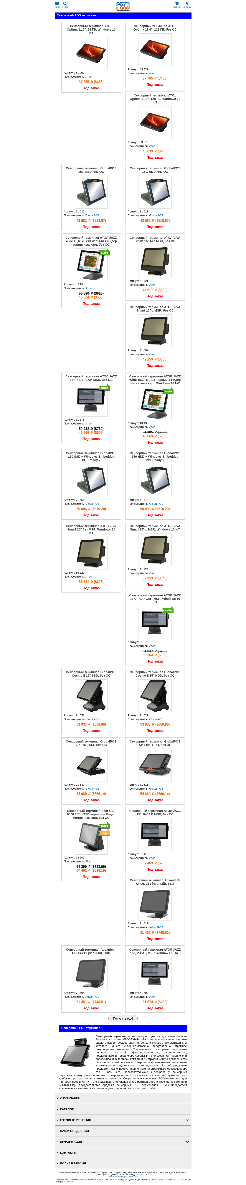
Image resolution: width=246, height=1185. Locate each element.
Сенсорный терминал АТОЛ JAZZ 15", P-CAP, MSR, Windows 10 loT (155, 951)
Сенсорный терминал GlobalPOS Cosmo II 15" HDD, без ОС (155, 673)
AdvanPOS (156, 927)
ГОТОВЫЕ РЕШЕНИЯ (75, 1120)
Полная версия (73, 1163)
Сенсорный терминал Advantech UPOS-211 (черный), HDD (91, 951)
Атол (88, 76)
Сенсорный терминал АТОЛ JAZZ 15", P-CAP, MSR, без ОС (155, 812)
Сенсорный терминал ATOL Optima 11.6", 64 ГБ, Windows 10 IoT (91, 29)
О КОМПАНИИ (70, 1098)
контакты (187, 5)
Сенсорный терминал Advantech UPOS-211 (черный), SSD (155, 881)
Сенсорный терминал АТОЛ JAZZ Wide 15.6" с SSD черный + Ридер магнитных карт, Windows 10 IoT (155, 380)
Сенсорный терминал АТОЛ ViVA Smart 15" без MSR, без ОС (155, 239)
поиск (65, 5)
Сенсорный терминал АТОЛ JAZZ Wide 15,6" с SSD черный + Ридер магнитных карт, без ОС (91, 241)
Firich (88, 861)
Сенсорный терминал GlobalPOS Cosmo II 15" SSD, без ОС (91, 673)
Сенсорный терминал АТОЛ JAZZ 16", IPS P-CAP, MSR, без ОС (91, 378)
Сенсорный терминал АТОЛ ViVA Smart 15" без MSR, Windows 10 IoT (91, 529)
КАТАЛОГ (67, 1109)
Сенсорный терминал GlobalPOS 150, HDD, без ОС (155, 169)
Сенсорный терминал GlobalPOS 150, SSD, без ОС (91, 169)
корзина (176, 5)
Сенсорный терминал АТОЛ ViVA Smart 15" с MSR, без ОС (155, 308)
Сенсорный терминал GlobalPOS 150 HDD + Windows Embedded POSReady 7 (155, 456)
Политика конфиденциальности (122, 1177)
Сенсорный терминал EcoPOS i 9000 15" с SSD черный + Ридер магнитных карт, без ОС (91, 814)
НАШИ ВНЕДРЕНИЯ (74, 1131)
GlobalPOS (92, 215)
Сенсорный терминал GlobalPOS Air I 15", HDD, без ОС (155, 743)
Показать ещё (123, 1018)
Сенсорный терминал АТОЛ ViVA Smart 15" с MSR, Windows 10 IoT (155, 527)
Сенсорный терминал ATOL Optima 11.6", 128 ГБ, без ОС (155, 27)
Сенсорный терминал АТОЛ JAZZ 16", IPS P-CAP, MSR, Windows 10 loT (155, 599)
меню (57, 5)
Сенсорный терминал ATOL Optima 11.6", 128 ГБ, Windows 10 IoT (155, 99)
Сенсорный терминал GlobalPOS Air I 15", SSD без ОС (91, 743)
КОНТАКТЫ (68, 1152)
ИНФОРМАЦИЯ (71, 1141)
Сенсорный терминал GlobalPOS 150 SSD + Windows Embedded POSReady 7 (91, 456)
